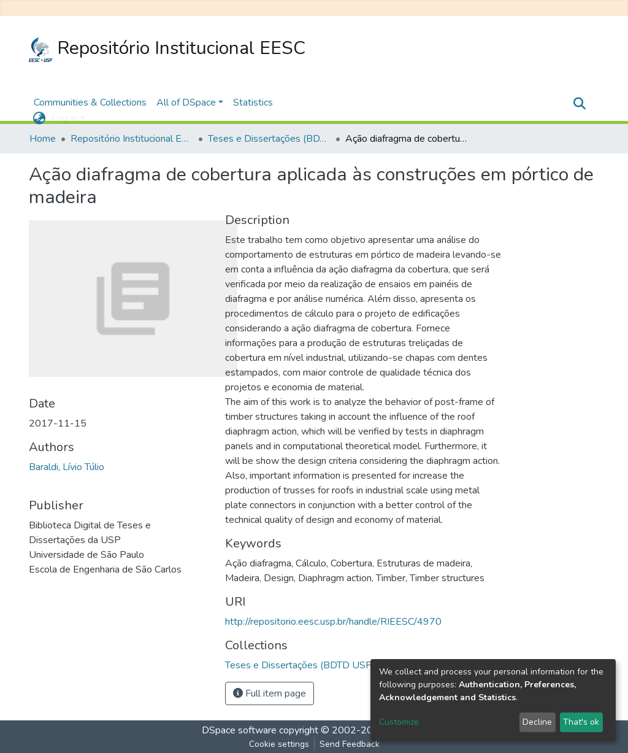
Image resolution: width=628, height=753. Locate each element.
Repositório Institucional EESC (167, 49)
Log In (65, 118)
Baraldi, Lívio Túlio (66, 467)
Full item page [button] (269, 693)
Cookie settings (279, 744)
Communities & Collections (90, 102)
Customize (399, 722)
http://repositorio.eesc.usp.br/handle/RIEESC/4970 (333, 621)
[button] (39, 118)
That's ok (581, 722)
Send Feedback (350, 744)
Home (42, 138)
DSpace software (239, 730)
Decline (537, 722)
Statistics (253, 102)
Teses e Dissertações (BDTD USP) (269, 138)
